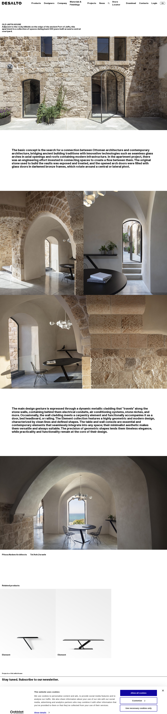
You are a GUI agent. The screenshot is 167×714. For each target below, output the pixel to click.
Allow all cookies (139, 689)
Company (62, 3)
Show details (40, 709)
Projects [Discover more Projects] (5, 673)
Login (154, 3)
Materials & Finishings (75, 3)
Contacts (143, 3)
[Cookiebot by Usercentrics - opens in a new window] (16, 709)
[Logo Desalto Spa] (12, 3)
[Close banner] (163, 687)
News (102, 3)
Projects (91, 3)
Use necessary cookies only (139, 704)
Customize (138, 697)
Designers (49, 3)
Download (131, 3)
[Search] (109, 3)
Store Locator (116, 3)
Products (36, 3)
